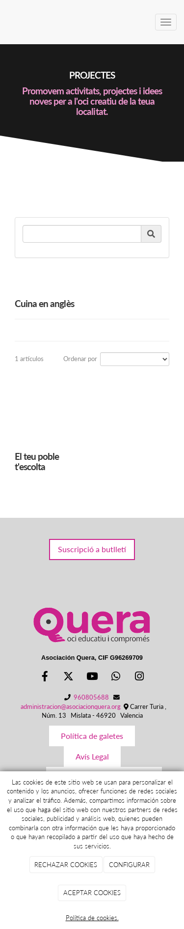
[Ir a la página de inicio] (5, 22)
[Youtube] (92, 677)
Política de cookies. (92, 918)
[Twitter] (68, 677)
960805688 (91, 697)
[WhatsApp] (115, 677)
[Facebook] (44, 677)
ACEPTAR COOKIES (92, 893)
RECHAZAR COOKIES (65, 865)
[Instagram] (139, 677)
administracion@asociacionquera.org (71, 706)
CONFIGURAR (129, 865)
